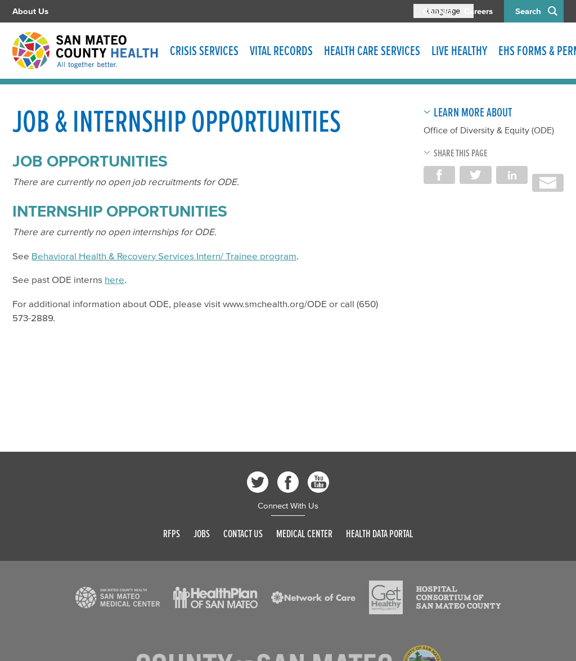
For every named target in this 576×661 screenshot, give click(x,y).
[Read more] (117, 597)
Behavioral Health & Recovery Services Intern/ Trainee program (164, 255)
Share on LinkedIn (512, 175)
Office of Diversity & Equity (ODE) (489, 130)
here (114, 279)
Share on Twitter (475, 175)
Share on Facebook (439, 175)
